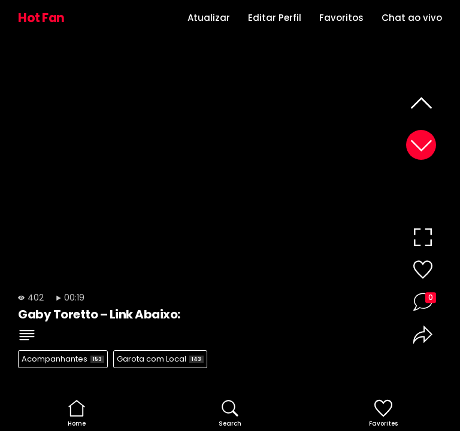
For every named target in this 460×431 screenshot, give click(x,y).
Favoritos (341, 17)
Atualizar (208, 17)
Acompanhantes (63, 359)
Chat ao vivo (412, 17)
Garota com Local (160, 359)
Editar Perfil (274, 17)
